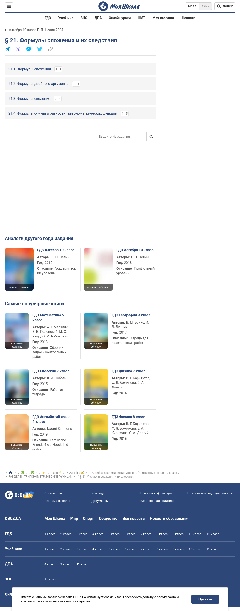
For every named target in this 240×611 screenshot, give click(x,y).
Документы (99, 501)
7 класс (146, 534)
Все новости (134, 518)
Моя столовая (163, 18)
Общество (108, 518)
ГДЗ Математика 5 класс (48, 317)
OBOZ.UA (13, 518)
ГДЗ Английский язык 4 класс (51, 419)
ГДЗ (48, 18)
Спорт (88, 518)
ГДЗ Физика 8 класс (128, 417)
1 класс (49, 534)
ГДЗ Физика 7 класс (128, 371)
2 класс (66, 534)
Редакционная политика (156, 501)
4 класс (97, 534)
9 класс (178, 534)
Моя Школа (54, 518)
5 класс (114, 534)
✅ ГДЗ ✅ (28, 472)
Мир (74, 518)
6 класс (130, 534)
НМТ (141, 18)
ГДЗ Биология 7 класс (50, 371)
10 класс (195, 534)
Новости (188, 18)
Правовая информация (155, 493)
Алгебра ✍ (76, 472)
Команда (98, 493)
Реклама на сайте (57, 501)
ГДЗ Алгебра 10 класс (55, 250)
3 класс (82, 534)
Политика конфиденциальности (209, 493)
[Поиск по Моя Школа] (225, 6)
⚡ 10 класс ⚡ (52, 472)
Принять (205, 599)
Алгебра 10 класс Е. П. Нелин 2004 (36, 30)
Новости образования (169, 518)
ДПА (98, 18)
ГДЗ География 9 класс (131, 315)
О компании (53, 493)
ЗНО (84, 18)
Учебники (65, 18)
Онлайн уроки (120, 18)
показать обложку (19, 287)
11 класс (212, 534)
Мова (192, 6)
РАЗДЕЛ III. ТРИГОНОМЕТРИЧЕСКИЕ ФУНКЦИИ (40, 476)
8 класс (162, 534)
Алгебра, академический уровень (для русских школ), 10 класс (134, 472)
